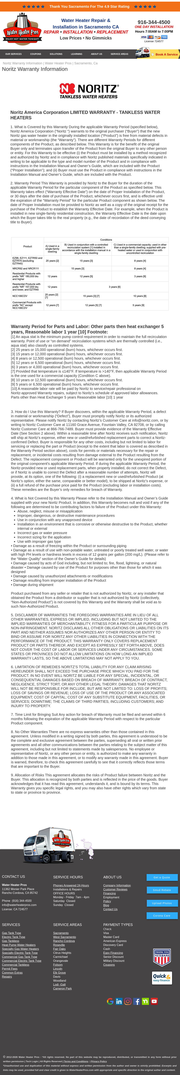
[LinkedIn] (119, 1001)
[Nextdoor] (145, 1001)
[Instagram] (127, 1001)
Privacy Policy (99, 1061)
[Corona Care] (162, 915)
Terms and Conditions (76, 1061)
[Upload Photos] (162, 903)
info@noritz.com (145, 420)
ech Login (32, 1061)
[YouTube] (154, 1001)
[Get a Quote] (162, 877)
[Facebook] (136, 1001)
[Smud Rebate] (162, 890)
